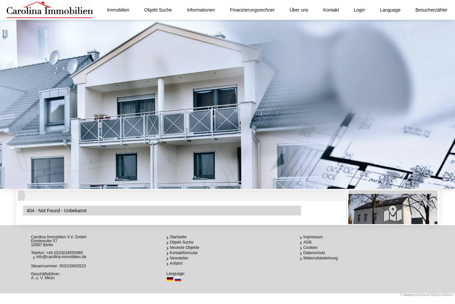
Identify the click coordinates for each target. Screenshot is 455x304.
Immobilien (118, 10)
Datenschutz (314, 253)
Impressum (313, 237)
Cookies (310, 247)
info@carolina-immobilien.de (61, 256)
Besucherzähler (431, 10)
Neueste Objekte (184, 247)
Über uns (298, 10)
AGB (307, 242)
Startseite (178, 237)
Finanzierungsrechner (252, 10)
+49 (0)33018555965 (64, 253)
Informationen (201, 10)
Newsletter (179, 258)
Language (390, 10)
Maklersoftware (442, 295)
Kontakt (331, 10)
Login (359, 10)
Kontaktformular (184, 253)
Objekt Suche (158, 10)
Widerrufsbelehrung (320, 258)
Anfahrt (176, 263)
